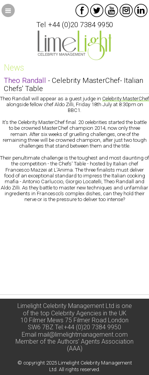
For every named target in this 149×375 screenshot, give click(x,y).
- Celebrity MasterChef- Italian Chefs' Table (73, 84)
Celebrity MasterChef (125, 98)
